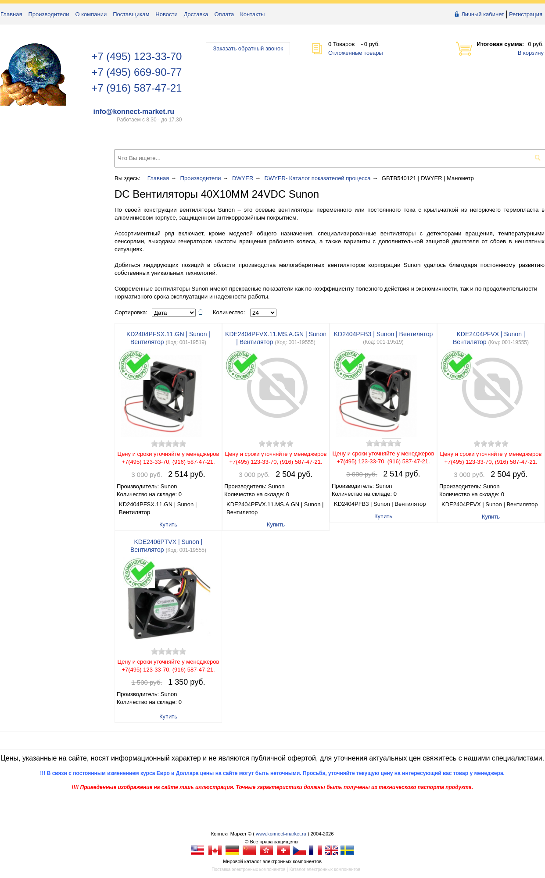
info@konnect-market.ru (133, 111)
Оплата (224, 14)
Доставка (196, 14)
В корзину (531, 53)
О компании (91, 14)
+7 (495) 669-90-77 (136, 72)
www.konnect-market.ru (281, 833)
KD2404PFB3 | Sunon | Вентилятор (383, 334)
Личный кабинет (482, 14)
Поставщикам (131, 14)
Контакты (252, 14)
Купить (168, 524)
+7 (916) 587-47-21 (136, 88)
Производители (48, 14)
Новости (166, 14)
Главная (11, 14)
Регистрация (525, 14)
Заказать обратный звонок (248, 48)
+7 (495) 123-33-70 (136, 56)
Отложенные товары (355, 53)
